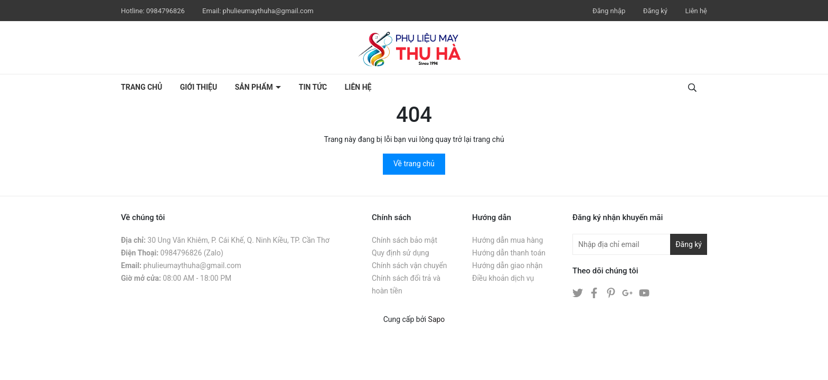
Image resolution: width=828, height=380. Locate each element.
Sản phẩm (255, 87)
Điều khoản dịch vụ (503, 278)
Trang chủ (141, 87)
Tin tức (313, 87)
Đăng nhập (608, 11)
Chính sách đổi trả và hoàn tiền (406, 284)
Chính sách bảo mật (404, 240)
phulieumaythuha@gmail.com (268, 11)
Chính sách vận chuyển (409, 265)
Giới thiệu (198, 87)
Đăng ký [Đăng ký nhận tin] (688, 244)
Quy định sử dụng (400, 253)
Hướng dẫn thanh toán (508, 253)
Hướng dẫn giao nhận (507, 265)
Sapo (436, 319)
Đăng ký (655, 11)
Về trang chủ (414, 163)
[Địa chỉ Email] (639, 244)
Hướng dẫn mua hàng (507, 240)
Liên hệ (696, 11)
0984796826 (166, 11)
